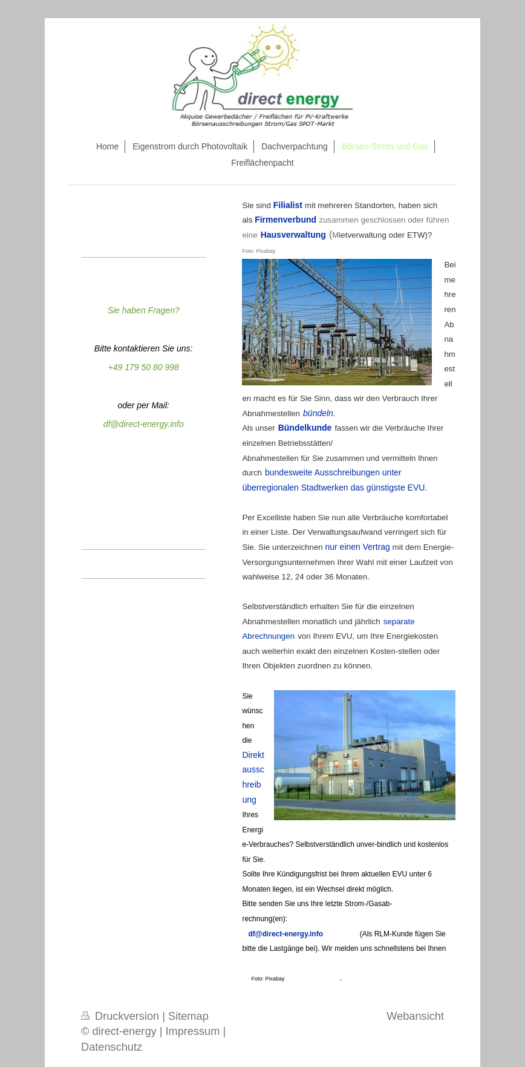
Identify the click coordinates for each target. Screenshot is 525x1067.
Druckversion (121, 1016)
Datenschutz (111, 1047)
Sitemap (188, 1016)
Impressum (192, 1031)
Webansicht (415, 1016)
